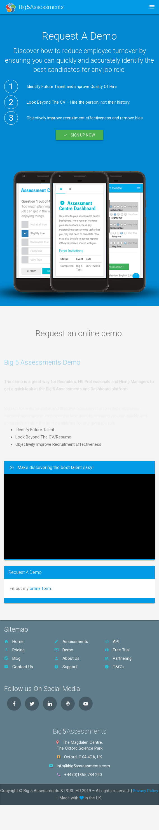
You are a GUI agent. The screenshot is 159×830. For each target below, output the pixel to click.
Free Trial (117, 649)
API (112, 641)
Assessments (71, 641)
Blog (12, 658)
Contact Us (18, 666)
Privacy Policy (145, 790)
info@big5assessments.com (83, 765)
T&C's (114, 666)
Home (14, 641)
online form (40, 588)
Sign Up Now (79, 135)
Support (65, 666)
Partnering (118, 658)
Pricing (14, 649)
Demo (63, 649)
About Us (67, 658)
